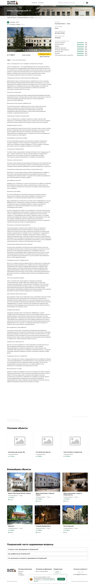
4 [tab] (27, 50)
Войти (57, 572)
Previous (9, 39)
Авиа (58, 33)
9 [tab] (36, 50)
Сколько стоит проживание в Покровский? (23, 549)
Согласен (61, 579)
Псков (31, 17)
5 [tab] (29, 50)
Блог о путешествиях (42, 571)
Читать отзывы (26, 55)
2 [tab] (23, 50)
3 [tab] (25, 50)
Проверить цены (45, 54)
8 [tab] (34, 50)
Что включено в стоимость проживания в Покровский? (27, 558)
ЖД (56, 33)
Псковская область (23, 17)
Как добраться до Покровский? (19, 554)
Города (20, 573)
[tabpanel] (29, 39)
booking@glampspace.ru (80, 574)
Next (50, 39)
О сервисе (21, 575)
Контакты (41, 2)
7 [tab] (32, 50)
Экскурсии (58, 37)
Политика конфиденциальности (79, 581)
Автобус (62, 33)
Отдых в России (11, 17)
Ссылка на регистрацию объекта (15, 421)
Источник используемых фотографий (79, 416)
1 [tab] (45, 490)
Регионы (34, 2)
